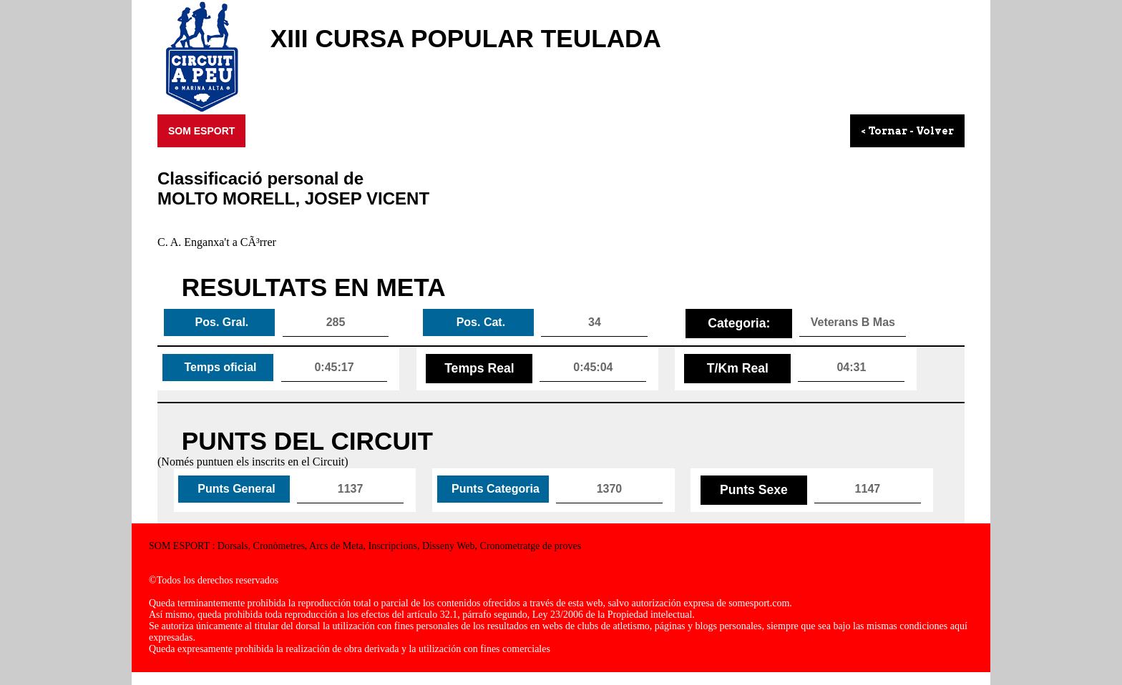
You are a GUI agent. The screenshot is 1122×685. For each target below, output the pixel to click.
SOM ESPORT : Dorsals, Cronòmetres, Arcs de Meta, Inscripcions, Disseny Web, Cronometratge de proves (365, 546)
